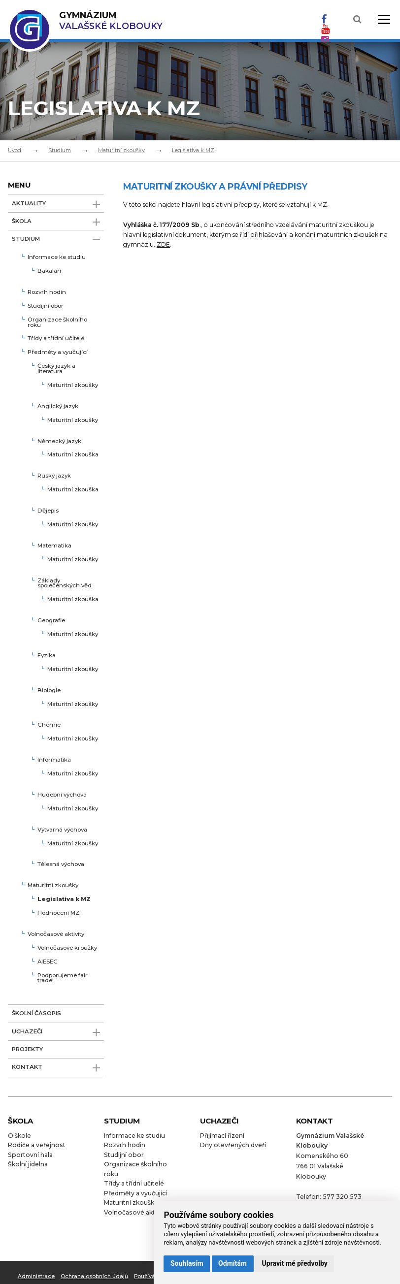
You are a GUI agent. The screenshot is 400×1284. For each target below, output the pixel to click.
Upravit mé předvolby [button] (295, 1263)
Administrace (36, 1276)
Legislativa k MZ (193, 150)
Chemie (49, 725)
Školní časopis (36, 1013)
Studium (59, 150)
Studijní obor (46, 306)
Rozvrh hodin (47, 292)
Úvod (14, 150)
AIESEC (47, 962)
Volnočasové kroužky (67, 948)
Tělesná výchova (60, 864)
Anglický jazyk (57, 407)
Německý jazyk (59, 442)
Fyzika (46, 656)
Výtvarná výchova (62, 830)
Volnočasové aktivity (56, 934)
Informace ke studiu (57, 257)
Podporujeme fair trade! (62, 978)
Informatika (54, 760)
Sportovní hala (30, 1154)
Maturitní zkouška (73, 455)
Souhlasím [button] (186, 1263)
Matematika (54, 546)
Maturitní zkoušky (121, 150)
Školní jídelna (28, 1164)
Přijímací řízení (222, 1135)
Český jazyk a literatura (56, 369)
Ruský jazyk (54, 476)
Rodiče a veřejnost (37, 1145)
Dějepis (48, 511)
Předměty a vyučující (58, 352)
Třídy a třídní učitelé (56, 339)
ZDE (163, 244)
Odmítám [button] (232, 1263)
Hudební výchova (62, 795)
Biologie (49, 691)
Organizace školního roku (57, 322)
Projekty (27, 1049)
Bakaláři (49, 271)
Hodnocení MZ (58, 913)
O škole (19, 1135)
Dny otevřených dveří (233, 1145)
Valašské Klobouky (111, 20)
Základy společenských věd (64, 583)
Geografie (51, 621)
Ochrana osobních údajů (94, 1276)
